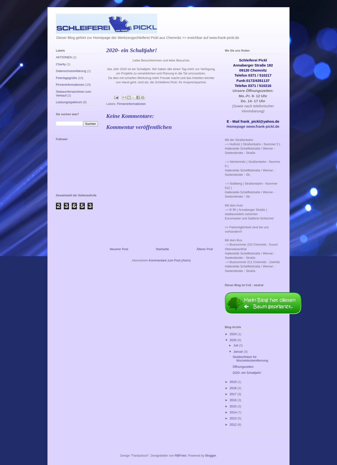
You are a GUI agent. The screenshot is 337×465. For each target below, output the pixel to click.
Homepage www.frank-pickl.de (253, 126)
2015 (234, 406)
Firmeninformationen (131, 104)
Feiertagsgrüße (66, 78)
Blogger (210, 455)
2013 (234, 418)
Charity (61, 64)
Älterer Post (205, 249)
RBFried (180, 455)
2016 (234, 400)
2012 (234, 424)
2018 (234, 388)
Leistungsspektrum (69, 102)
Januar (238, 351)
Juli (236, 345)
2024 (234, 334)
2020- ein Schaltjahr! (246, 372)
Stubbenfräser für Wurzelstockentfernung (250, 358)
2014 (234, 412)
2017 (234, 394)
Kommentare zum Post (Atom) (170, 260)
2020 (234, 340)
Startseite (162, 249)
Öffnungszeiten (242, 366)
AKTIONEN (64, 57)
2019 (234, 382)
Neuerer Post (119, 249)
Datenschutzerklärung (71, 71)
